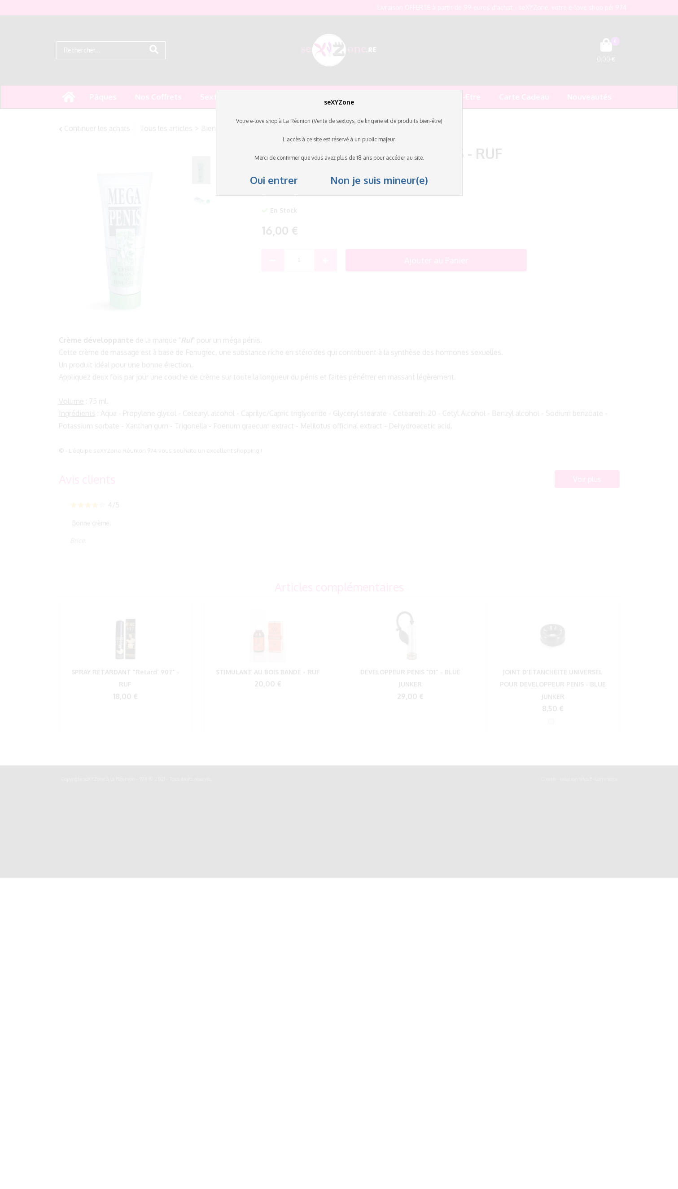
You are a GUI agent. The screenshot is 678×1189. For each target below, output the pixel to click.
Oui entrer (275, 180)
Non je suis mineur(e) (364, 180)
